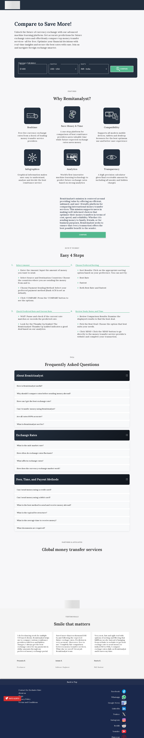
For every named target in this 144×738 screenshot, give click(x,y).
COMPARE (122, 69)
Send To (83, 64)
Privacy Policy (24, 699)
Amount (22, 64)
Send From (53, 64)
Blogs (20, 696)
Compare (83, 235)
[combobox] (60, 69)
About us (22, 693)
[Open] (75, 69)
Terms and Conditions (28, 702)
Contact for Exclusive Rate (29, 690)
